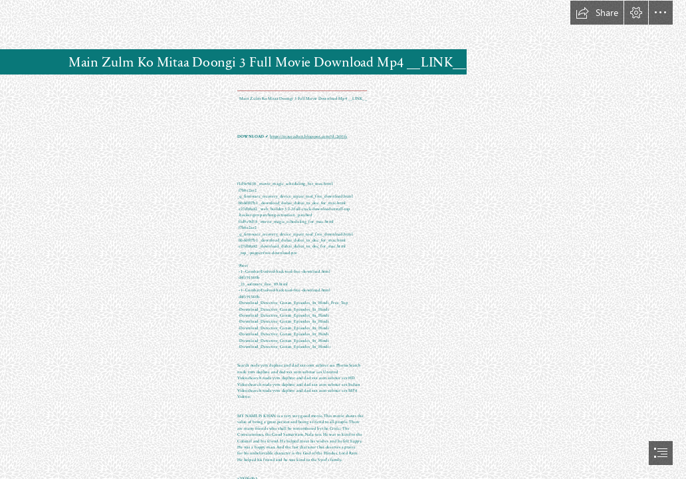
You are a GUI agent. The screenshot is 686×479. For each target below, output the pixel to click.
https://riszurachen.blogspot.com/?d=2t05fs (308, 136)
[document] (343, 239)
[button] (597, 13)
